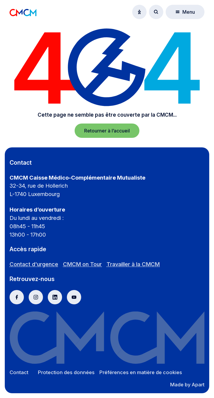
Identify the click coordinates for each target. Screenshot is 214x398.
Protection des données (66, 372)
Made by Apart (187, 385)
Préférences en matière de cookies (140, 372)
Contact (19, 372)
